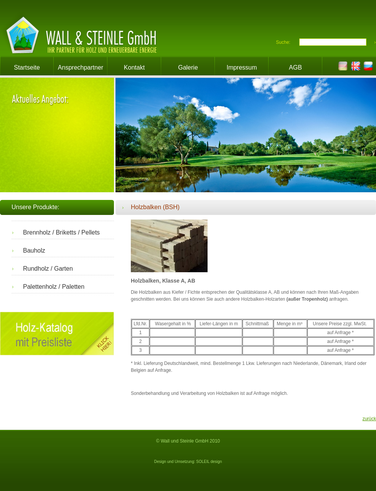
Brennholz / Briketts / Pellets (61, 232)
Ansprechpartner (80, 67)
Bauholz (34, 250)
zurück (369, 418)
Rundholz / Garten (48, 268)
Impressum (241, 67)
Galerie (188, 67)
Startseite (27, 67)
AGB (295, 67)
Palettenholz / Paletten (53, 286)
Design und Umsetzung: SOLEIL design (188, 461)
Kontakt (134, 67)
